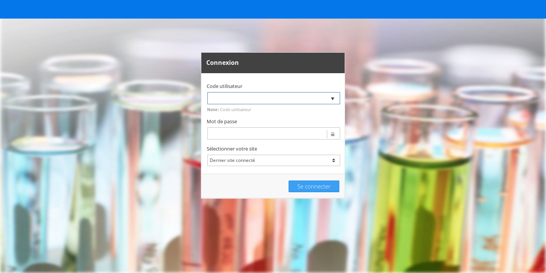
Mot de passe (222, 121)
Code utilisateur (224, 86)
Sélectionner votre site (232, 148)
